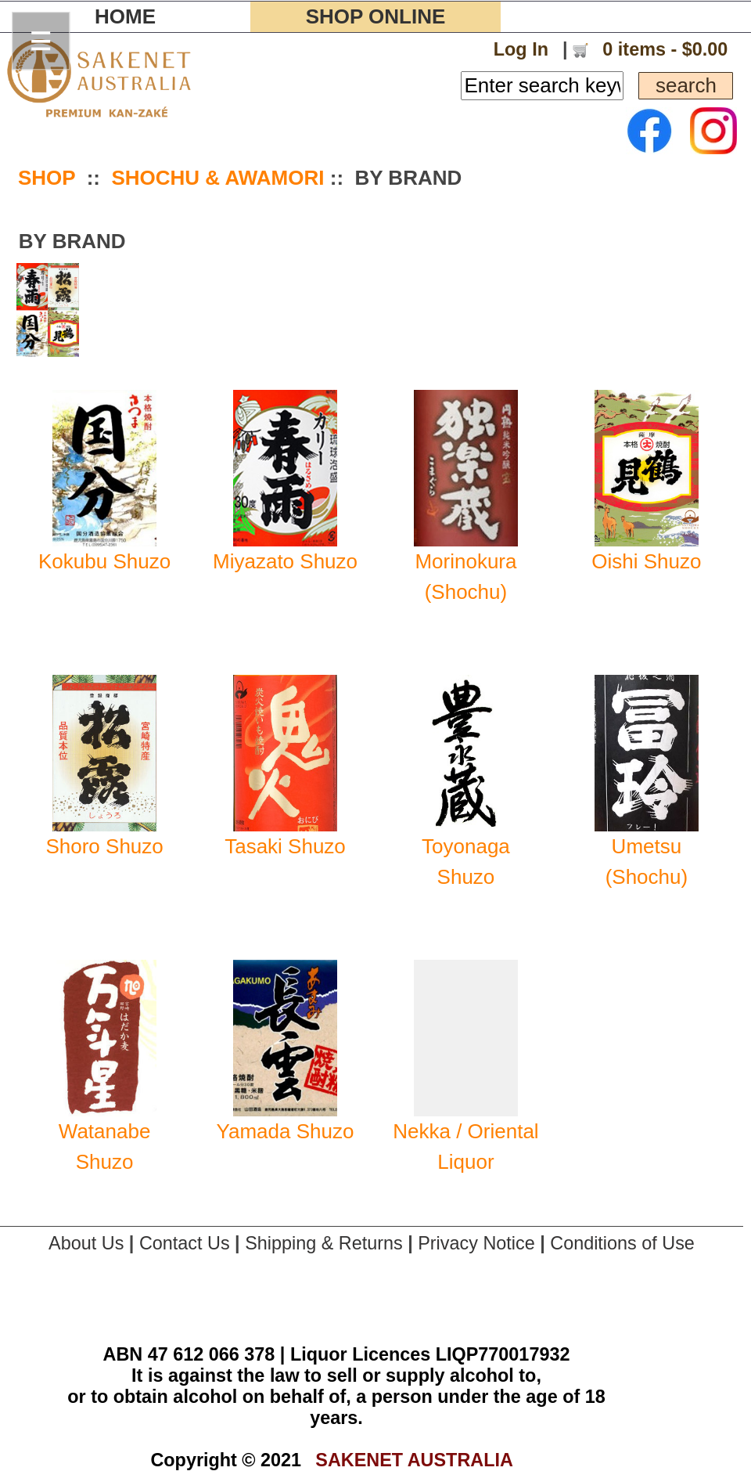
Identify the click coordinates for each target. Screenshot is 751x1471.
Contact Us (184, 1243)
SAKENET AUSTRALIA (414, 1460)
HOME (125, 16)
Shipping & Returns (324, 1243)
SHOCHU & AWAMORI (217, 177)
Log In (521, 49)
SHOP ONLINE (376, 16)
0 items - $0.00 (663, 49)
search (686, 85)
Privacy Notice (476, 1243)
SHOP (46, 177)
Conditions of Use (622, 1243)
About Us (86, 1243)
